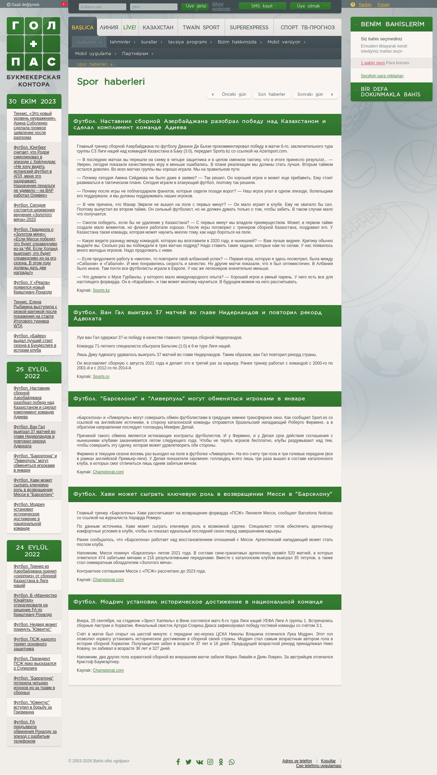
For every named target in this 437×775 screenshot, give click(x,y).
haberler (90, 41)
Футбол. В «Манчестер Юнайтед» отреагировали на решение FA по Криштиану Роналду (35, 605)
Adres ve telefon (297, 761)
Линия (109, 27)
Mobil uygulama (96, 53)
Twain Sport (201, 27)
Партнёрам (138, 53)
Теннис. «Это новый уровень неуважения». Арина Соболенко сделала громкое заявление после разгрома (35, 125)
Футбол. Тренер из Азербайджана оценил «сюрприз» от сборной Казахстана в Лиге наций (35, 576)
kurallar (152, 41)
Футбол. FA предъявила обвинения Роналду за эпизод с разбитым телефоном (35, 732)
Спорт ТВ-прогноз (308, 27)
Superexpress (249, 27)
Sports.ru (101, 376)
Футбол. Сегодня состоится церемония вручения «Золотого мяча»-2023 (34, 212)
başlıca (83, 27)
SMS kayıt (263, 6)
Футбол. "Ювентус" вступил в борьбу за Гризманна (33, 707)
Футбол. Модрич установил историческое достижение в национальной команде (29, 516)
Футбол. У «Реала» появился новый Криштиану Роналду (33, 287)
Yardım (364, 4)
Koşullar (328, 761)
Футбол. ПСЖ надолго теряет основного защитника (35, 644)
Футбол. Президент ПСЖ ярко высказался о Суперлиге (35, 663)
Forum (384, 4)
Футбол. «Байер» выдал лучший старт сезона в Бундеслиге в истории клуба (35, 343)
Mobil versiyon (287, 41)
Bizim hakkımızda (240, 41)
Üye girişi (196, 7)
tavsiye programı (190, 41)
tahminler (123, 41)
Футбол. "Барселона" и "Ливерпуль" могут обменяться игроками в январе (35, 463)
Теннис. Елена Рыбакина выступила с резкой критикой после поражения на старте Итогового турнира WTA (35, 314)
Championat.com (108, 472)
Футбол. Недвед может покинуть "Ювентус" (35, 627)
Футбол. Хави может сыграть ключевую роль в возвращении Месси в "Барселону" (34, 487)
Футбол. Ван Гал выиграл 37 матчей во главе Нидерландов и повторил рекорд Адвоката (34, 436)
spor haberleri (95, 64)
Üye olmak (311, 6)
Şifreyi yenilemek (221, 6)
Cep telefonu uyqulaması (318, 765)
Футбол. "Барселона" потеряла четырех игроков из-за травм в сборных (34, 685)
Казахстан (158, 27)
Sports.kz (101, 290)
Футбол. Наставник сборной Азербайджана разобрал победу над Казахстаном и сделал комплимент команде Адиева (35, 402)
